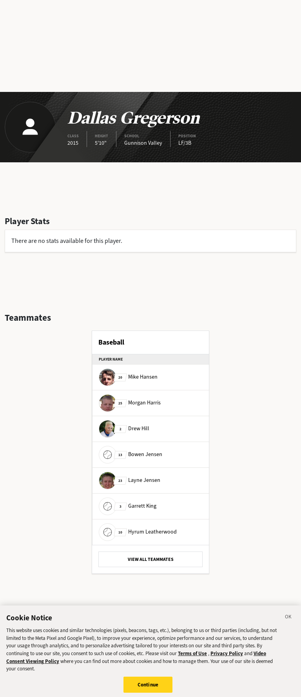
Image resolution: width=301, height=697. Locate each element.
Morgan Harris (130, 402)
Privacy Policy (226, 660)
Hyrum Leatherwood (138, 531)
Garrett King (127, 506)
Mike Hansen (128, 377)
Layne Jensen (129, 480)
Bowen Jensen (130, 454)
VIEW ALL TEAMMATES (151, 559)
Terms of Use (192, 660)
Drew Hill (124, 428)
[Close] (288, 624)
